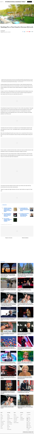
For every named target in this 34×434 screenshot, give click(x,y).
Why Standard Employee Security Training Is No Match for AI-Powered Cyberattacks (7, 215)
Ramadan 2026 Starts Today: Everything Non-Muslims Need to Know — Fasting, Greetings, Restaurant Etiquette (8, 275)
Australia (21, 414)
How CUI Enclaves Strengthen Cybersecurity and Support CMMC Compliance (8, 219)
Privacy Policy (15, 418)
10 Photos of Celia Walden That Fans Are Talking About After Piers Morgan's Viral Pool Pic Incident (8, 334)
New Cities (8, 426)
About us (15, 414)
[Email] (31, 31)
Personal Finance (3, 421)
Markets (2, 417)
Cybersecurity (9, 421)
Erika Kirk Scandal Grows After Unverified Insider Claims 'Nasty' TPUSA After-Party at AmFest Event (25, 348)
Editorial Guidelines (25, 237)
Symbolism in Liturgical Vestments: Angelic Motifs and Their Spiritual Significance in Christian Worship (8, 210)
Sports (1, 426)
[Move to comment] (32, 31)
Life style (2, 425)
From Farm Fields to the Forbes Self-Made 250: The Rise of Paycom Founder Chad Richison (24, 209)
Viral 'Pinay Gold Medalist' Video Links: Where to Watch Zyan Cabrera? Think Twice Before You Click (25, 304)
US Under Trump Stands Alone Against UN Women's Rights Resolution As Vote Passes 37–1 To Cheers (8, 348)
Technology (2, 422)
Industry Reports (9, 429)
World (1, 414)
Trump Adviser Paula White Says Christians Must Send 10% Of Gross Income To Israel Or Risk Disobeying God (25, 377)
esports (8, 425)
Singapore (21, 417)
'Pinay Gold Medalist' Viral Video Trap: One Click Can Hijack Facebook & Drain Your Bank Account (8, 407)
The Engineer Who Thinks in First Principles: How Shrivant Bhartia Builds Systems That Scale (24, 215)
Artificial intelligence (9, 422)
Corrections (15, 421)
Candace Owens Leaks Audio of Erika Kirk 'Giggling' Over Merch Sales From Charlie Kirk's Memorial (8, 377)
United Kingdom (22, 418)
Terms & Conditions (16, 417)
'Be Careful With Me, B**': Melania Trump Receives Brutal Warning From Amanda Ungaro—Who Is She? (25, 407)
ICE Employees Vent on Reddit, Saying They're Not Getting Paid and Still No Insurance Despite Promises (8, 290)
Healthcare (8, 417)
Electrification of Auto (9, 418)
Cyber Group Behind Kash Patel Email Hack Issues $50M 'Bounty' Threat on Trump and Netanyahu (8, 392)
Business (2, 418)
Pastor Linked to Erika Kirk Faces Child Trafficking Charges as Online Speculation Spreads (24, 290)
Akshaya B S (3, 30)
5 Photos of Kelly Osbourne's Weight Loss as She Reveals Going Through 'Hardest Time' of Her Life (25, 363)
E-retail (8, 414)
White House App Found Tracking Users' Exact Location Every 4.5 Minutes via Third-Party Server (8, 319)
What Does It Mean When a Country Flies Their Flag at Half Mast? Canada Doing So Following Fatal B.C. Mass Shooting (25, 275)
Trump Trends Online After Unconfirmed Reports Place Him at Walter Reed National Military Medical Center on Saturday (25, 334)
